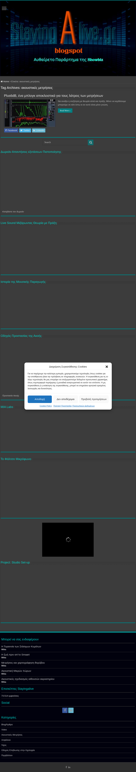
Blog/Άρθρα (7, 724)
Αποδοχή (40, 399)
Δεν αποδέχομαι (65, 399)
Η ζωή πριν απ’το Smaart (15, 654)
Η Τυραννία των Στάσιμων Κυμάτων (21, 646)
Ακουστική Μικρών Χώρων (16, 670)
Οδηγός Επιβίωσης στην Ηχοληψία (18, 750)
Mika (3, 649)
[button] (106, 366)
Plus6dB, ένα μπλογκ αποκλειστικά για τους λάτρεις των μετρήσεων (53, 95)
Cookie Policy (46, 406)
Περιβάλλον (6, 755)
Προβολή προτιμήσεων (94, 399)
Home (5, 81)
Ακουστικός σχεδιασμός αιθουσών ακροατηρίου (27, 679)
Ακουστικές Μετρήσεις (11, 735)
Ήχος (3, 745)
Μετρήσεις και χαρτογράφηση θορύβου (23, 662)
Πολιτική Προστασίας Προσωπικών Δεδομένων (74, 406)
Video (4, 729)
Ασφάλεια (5, 740)
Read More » (65, 110)
